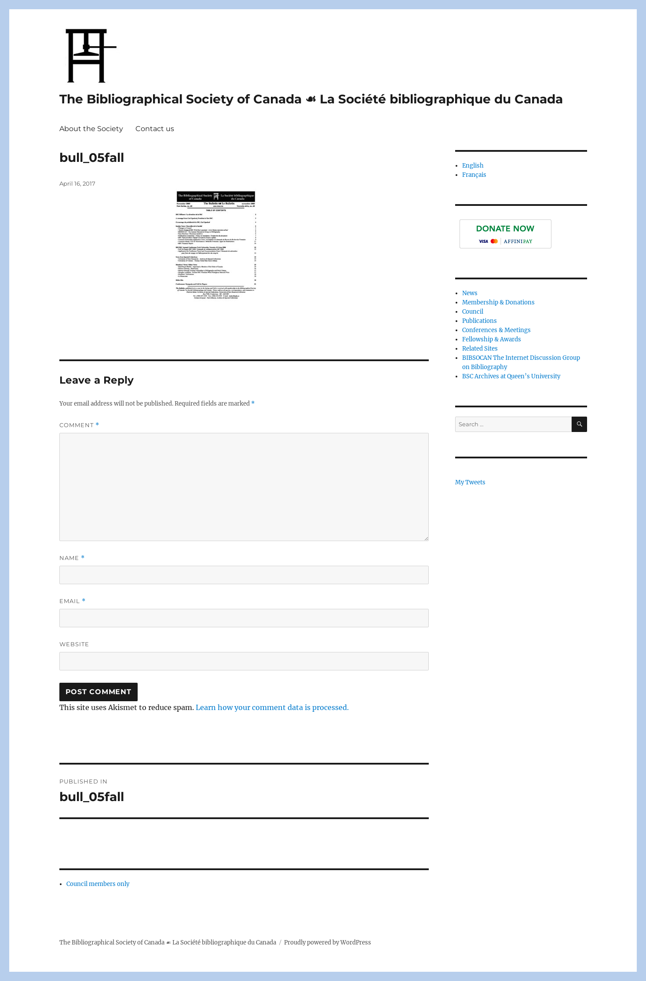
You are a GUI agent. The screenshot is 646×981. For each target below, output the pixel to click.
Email (72, 601)
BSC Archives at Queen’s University (511, 376)
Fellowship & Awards (491, 339)
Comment (79, 425)
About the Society (91, 128)
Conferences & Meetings (496, 330)
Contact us (154, 128)
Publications (479, 321)
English (473, 165)
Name (72, 558)
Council (472, 311)
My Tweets (470, 482)
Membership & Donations (498, 302)
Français (474, 175)
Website (74, 644)
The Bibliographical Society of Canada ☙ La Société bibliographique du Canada (311, 99)
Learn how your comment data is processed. (272, 707)
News (470, 293)
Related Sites (480, 348)
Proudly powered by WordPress (327, 942)
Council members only (97, 884)
